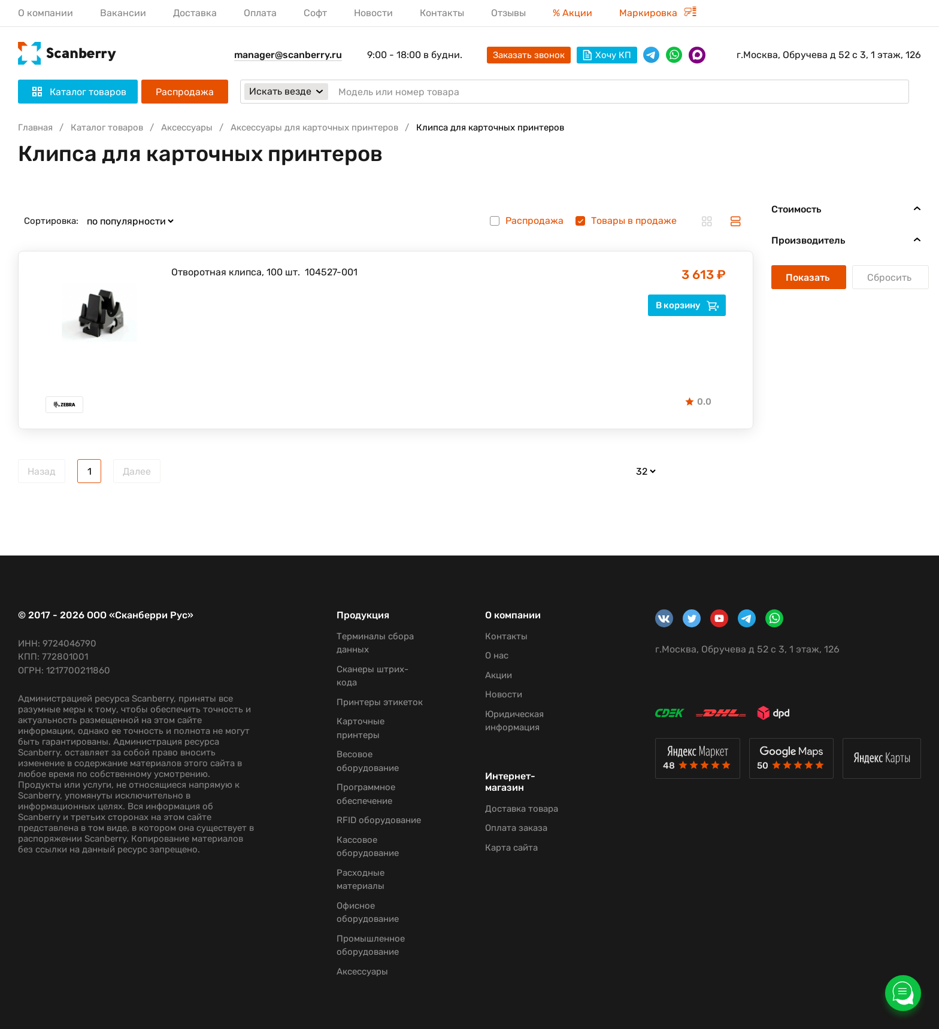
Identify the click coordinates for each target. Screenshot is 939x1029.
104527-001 (331, 272)
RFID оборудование (379, 820)
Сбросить (890, 277)
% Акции (572, 13)
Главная (35, 127)
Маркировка (657, 13)
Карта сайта (511, 847)
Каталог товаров (107, 127)
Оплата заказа (516, 827)
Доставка (195, 13)
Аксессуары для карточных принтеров (314, 127)
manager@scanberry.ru (288, 54)
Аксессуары (187, 127)
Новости (373, 13)
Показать (809, 277)
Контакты (442, 13)
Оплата (260, 13)
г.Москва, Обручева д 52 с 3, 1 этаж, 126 (829, 54)
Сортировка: (51, 220)
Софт (315, 13)
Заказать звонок (529, 55)
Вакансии (123, 13)
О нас (496, 655)
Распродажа (185, 92)
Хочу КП (607, 55)
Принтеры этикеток (380, 702)
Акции (498, 675)
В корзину (687, 305)
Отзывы (508, 13)
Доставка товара (521, 808)
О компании (45, 13)
